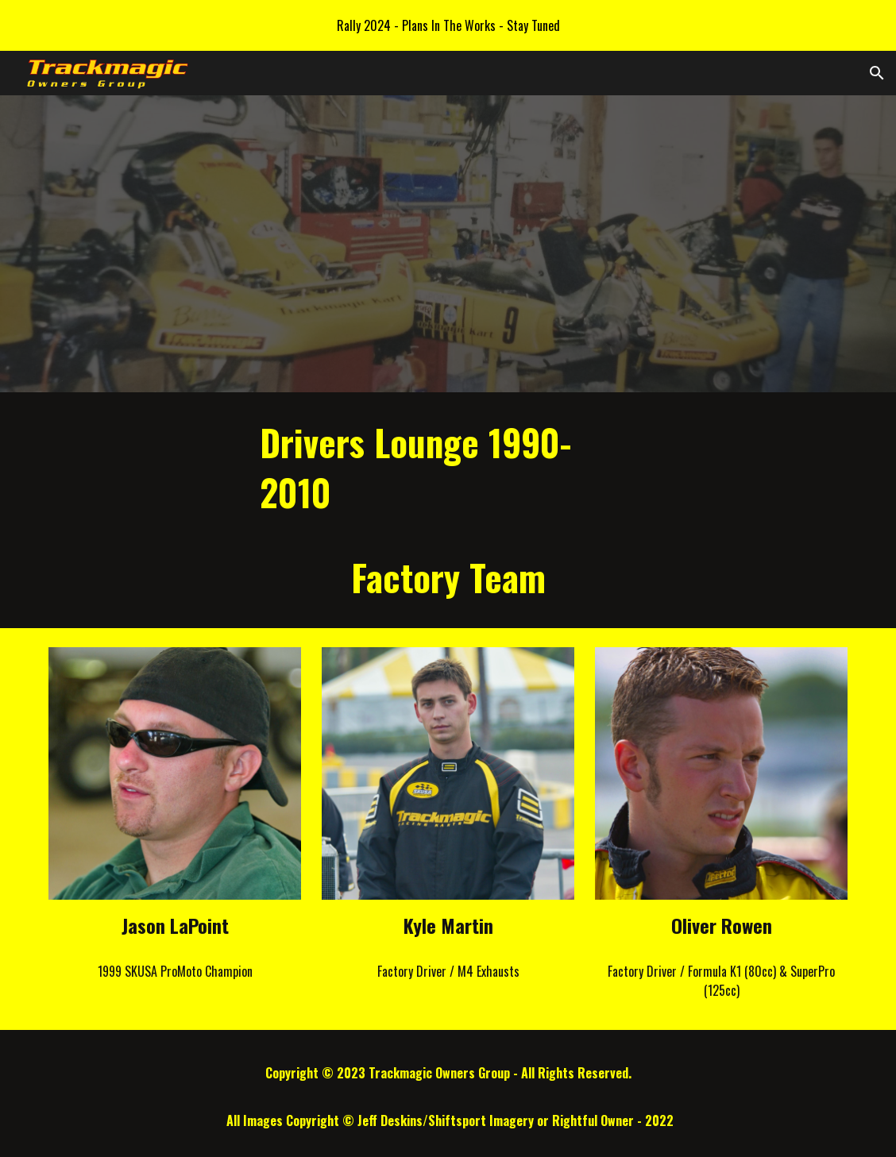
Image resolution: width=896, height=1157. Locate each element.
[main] (448, 510)
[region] (448, 25)
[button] (877, 73)
